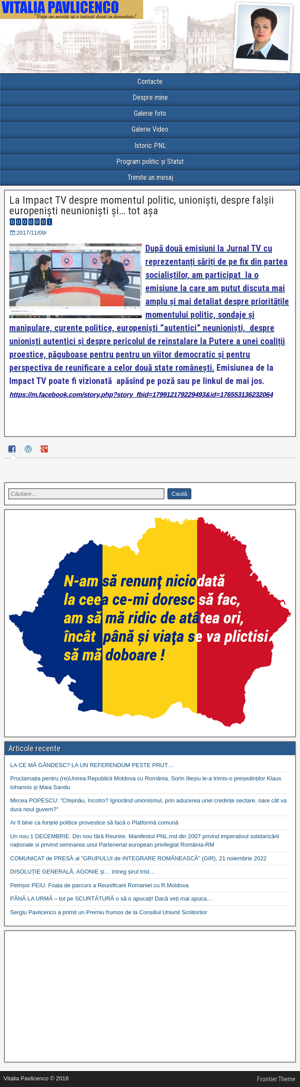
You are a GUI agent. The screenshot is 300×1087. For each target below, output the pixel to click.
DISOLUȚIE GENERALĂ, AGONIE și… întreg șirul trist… (82, 871)
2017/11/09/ (31, 232)
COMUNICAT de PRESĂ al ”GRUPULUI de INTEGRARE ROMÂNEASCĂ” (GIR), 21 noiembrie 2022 (138, 858)
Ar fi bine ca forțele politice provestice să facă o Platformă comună (94, 822)
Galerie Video (150, 129)
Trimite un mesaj (150, 177)
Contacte (150, 81)
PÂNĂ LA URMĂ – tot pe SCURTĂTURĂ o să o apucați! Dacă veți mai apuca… (111, 898)
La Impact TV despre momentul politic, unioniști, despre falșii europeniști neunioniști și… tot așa (141, 205)
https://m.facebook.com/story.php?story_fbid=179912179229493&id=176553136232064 (141, 394)
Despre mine (150, 97)
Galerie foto (150, 113)
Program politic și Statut (150, 161)
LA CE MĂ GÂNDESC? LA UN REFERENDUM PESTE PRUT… (92, 765)
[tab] (13, 450)
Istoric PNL (150, 145)
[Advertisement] (150, 996)
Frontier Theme (276, 1079)
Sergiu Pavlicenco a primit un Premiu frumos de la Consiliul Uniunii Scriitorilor (108, 912)
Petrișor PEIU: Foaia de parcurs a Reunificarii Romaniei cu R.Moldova (99, 885)
